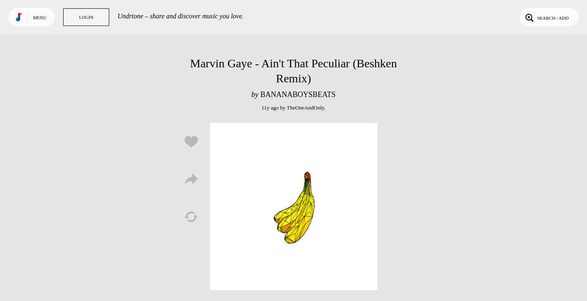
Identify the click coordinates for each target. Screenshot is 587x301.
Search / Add (546, 17)
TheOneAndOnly (305, 108)
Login (86, 17)
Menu (39, 17)
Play (293, 206)
